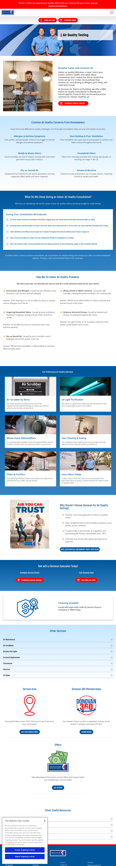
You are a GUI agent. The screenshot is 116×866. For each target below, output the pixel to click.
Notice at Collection (94, 865)
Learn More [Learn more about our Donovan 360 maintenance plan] (86, 732)
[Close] (44, 820)
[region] (25, 840)
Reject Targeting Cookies (25, 856)
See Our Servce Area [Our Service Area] (29, 732)
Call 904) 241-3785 (86, 580)
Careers (63, 862)
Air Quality (9, 865)
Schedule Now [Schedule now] (68, 20)
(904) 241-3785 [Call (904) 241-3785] (47, 20)
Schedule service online (72, 103)
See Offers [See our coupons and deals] (58, 787)
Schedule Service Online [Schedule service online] (30, 580)
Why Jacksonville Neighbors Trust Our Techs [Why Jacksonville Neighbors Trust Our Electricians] (80, 549)
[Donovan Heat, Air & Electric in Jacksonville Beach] (7, 12)
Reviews (36, 865)
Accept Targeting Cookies (25, 850)
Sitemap (90, 862)
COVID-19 (63, 865)
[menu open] (112, 12)
